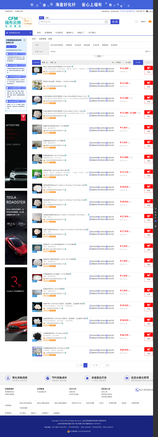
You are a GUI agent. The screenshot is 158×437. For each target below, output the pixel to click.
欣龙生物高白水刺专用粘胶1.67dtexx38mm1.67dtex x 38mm (63, 111)
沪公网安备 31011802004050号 (79, 431)
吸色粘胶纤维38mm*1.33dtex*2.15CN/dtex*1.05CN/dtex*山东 (64, 200)
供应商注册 (115, 11)
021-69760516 (127, 11)
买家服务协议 (9, 392)
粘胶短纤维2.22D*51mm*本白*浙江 (55, 170)
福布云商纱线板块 (60, 403)
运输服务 (56, 413)
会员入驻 (104, 392)
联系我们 (45, 413)
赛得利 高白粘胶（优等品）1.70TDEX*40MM (58, 81)
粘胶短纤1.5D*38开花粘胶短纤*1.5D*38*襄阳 (59, 244)
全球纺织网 (113, 403)
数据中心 (70, 33)
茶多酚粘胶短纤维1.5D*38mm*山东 (55, 348)
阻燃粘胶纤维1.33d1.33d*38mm (54, 155)
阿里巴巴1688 (76, 403)
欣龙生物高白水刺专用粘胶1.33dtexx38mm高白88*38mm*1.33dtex (65, 96)
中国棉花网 (135, 403)
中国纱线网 (23, 408)
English (149, 11)
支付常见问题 (74, 394)
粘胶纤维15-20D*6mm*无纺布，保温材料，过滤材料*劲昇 (63, 304)
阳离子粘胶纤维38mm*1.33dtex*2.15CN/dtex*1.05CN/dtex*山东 (65, 229)
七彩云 (101, 403)
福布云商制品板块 (43, 403)
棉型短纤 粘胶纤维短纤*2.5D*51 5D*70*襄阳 (58, 259)
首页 (39, 33)
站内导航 (140, 11)
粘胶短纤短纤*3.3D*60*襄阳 (53, 289)
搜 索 (115, 21)
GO (108, 365)
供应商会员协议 (106, 394)
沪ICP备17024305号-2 (59, 427)
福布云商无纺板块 (26, 403)
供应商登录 (105, 11)
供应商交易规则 (106, 397)
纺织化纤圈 (90, 403)
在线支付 (72, 392)
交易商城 (48, 33)
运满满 (124, 403)
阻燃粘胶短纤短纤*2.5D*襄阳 (53, 141)
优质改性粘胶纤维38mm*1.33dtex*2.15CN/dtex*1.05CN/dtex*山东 (65, 215)
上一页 (79, 365)
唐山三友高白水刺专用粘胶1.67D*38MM (57, 67)
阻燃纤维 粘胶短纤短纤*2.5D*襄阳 (55, 126)
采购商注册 (19, 11)
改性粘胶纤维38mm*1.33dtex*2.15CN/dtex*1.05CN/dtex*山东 (64, 185)
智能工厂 (81, 33)
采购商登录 (9, 11)
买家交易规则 (9, 394)
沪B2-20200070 (85, 427)
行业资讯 (59, 33)
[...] (70, 21)
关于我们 (92, 33)
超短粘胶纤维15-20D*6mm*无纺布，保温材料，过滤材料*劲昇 (64, 318)
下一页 (95, 365)
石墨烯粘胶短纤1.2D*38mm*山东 (54, 333)
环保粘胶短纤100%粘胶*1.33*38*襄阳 (56, 274)
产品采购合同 (41, 392)
